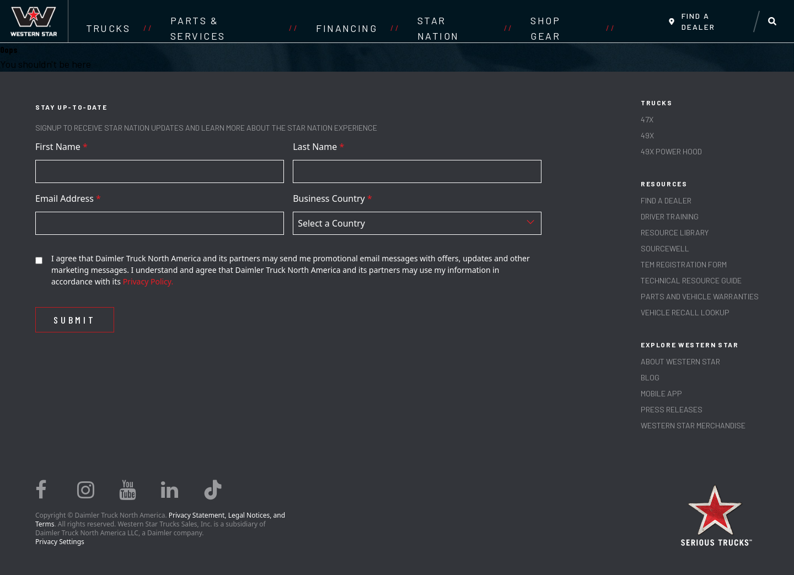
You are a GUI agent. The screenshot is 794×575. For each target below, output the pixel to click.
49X (647, 135)
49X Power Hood (671, 151)
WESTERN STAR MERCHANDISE (693, 425)
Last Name (318, 147)
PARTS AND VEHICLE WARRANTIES (700, 296)
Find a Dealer (666, 200)
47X (647, 119)
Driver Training (670, 216)
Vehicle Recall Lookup (685, 312)
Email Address (68, 198)
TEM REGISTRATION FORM (684, 264)
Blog (650, 377)
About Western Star (680, 361)
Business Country (332, 198)
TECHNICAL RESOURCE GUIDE (691, 280)
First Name (61, 147)
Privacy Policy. (148, 281)
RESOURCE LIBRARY (675, 232)
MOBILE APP (661, 393)
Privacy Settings (59, 541)
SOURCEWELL (665, 248)
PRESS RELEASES (671, 409)
